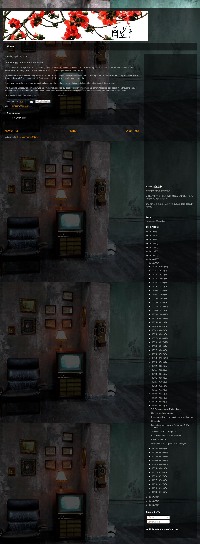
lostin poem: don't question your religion (169, 443)
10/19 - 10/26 (158, 302)
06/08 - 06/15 (158, 374)
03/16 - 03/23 (158, 456)
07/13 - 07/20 (158, 358)
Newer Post (12, 130)
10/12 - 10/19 (158, 306)
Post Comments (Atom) (27, 137)
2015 (151, 239)
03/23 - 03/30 (158, 452)
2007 (151, 497)
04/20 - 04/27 (158, 398)
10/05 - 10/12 (158, 310)
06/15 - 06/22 (158, 370)
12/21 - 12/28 (158, 270)
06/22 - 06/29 (158, 366)
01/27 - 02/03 (158, 480)
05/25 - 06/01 (158, 382)
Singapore (25, 106)
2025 (151, 231)
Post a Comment (18, 118)
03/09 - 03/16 (158, 460)
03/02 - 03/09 (158, 464)
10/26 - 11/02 (158, 298)
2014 (151, 243)
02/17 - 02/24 (158, 472)
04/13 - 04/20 (158, 402)
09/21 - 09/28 (158, 318)
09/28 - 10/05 (158, 314)
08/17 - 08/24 (158, 338)
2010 (151, 255)
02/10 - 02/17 (158, 476)
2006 (151, 501)
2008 (151, 263)
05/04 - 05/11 (158, 394)
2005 (151, 505)
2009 (151, 259)
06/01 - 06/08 (158, 378)
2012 (151, 247)
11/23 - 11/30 (158, 282)
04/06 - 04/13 (158, 405)
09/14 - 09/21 (158, 322)
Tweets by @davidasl (155, 221)
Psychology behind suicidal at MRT (167, 435)
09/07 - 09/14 (158, 326)
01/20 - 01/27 (158, 484)
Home (10, 46)
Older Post (132, 130)
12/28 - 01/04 (158, 266)
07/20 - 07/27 (158, 354)
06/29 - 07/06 (158, 362)
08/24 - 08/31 (158, 334)
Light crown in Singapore (162, 413)
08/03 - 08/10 (158, 346)
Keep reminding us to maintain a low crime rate (172, 417)
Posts (151, 517)
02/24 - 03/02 (158, 468)
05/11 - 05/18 (158, 390)
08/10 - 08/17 (158, 342)
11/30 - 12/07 (158, 278)
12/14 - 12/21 (158, 274)
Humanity (15, 106)
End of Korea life (158, 439)
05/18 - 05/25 (158, 386)
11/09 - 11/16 (158, 290)
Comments (154, 522)
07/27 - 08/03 (158, 350)
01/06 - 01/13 (158, 492)
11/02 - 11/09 (158, 294)
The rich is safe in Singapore (164, 431)
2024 (151, 235)
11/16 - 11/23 (158, 286)
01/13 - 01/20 (158, 488)
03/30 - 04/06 (158, 448)
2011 (151, 251)
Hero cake (155, 421)
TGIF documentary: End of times (165, 409)
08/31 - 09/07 (158, 330)
